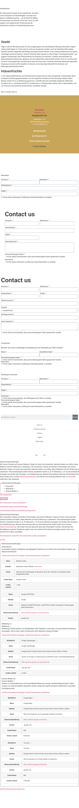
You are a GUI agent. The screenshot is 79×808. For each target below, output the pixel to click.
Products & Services (39, 429)
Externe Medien (12, 491)
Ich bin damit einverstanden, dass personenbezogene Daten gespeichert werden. (36, 256)
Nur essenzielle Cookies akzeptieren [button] (13, 503)
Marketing (10, 489)
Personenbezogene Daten (14, 254)
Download (5, 396)
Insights (39, 437)
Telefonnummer (7, 300)
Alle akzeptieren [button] (6, 495)
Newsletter (39, 110)
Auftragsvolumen (7, 314)
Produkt (4, 307)
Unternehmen (6, 185)
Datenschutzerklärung (28, 477)
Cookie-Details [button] (5, 510)
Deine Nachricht (11, 241)
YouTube (26, 748)
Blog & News (39, 441)
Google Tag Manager (28, 646)
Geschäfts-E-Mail (46, 352)
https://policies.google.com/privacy (35, 719)
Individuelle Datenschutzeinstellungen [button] (14, 507)
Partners (39, 433)
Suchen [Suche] (75, 417)
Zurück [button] (2, 540)
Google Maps (28, 703)
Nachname (44, 179)
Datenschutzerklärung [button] (19, 510)
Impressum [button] (31, 510)
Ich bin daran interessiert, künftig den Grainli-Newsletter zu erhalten (27, 406)
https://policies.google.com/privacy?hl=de (35, 613)
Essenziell (10, 486)
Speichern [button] (3, 499)
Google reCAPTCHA (27, 594)
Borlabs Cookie (21, 561)
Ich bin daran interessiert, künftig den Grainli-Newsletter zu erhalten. (27, 197)
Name (3, 352)
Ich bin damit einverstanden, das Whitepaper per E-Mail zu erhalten (27, 398)
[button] (26, 556)
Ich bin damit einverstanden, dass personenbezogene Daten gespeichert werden (32, 402)
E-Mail (3, 191)
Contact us (39, 113)
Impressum (38, 566)
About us (39, 425)
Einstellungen (71, 477)
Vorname (4, 179)
